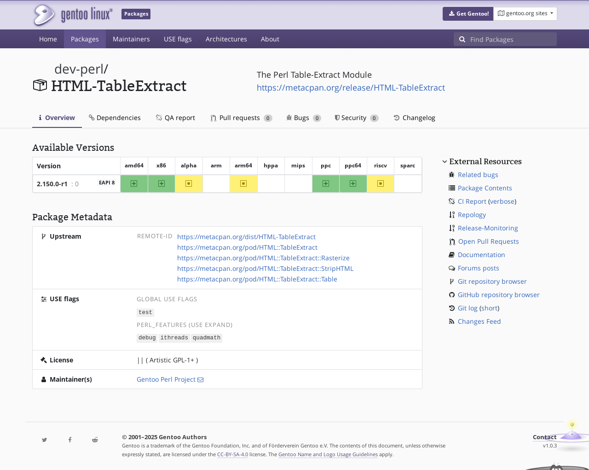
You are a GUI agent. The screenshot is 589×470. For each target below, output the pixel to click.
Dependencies (115, 117)
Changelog (414, 117)
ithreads (174, 337)
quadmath (206, 337)
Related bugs (478, 174)
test (145, 312)
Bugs (304, 117)
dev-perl (79, 68)
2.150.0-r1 (52, 183)
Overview (57, 117)
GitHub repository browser (499, 294)
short (489, 308)
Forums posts (478, 268)
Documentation (481, 254)
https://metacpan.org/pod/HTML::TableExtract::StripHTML (265, 268)
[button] (468, 14)
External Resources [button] (485, 161)
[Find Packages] (513, 39)
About (270, 38)
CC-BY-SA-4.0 (232, 453)
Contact (545, 436)
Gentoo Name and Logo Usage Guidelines (328, 453)
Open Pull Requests (488, 241)
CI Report (472, 201)
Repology (472, 214)
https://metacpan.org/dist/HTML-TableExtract (246, 236)
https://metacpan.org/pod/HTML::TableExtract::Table (257, 279)
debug (147, 337)
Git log (468, 308)
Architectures (226, 38)
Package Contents (485, 187)
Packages (85, 38)
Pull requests (241, 117)
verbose (502, 201)
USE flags (178, 38)
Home (48, 38)
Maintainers (131, 38)
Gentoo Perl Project (166, 378)
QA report (175, 117)
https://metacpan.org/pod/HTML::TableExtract (247, 247)
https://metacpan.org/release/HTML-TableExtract (351, 87)
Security (357, 117)
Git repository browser (492, 281)
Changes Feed (479, 321)
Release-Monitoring (488, 228)
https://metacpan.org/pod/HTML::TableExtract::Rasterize (263, 257)
